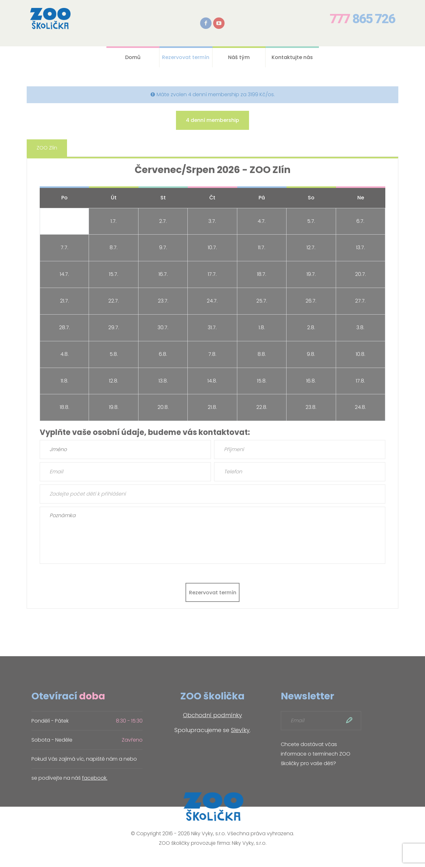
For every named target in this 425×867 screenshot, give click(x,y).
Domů (132, 57)
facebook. (94, 778)
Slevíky (240, 730)
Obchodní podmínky (212, 715)
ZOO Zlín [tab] (47, 147)
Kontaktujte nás (292, 57)
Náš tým (239, 57)
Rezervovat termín (185, 57)
